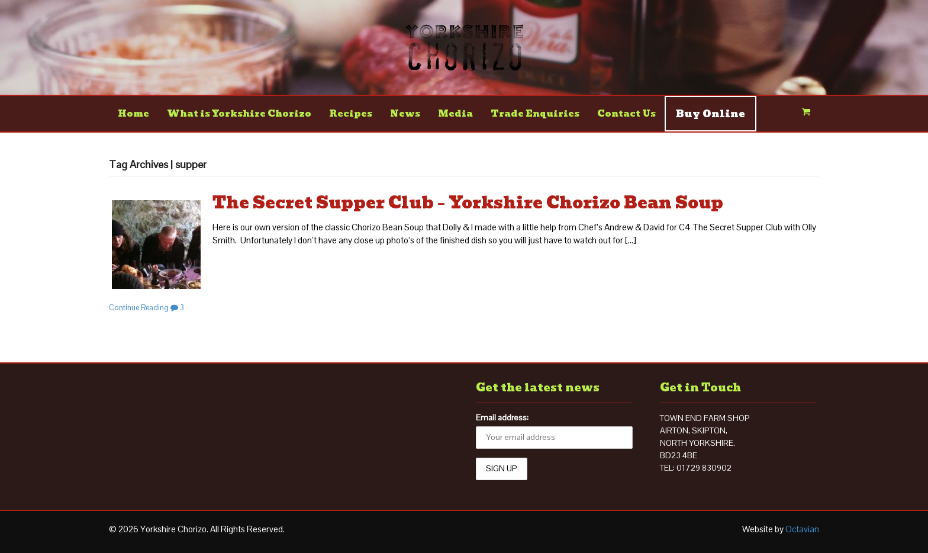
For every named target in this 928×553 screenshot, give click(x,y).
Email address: (502, 417)
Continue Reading (139, 308)
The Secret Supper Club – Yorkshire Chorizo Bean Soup (467, 202)
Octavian (802, 529)
